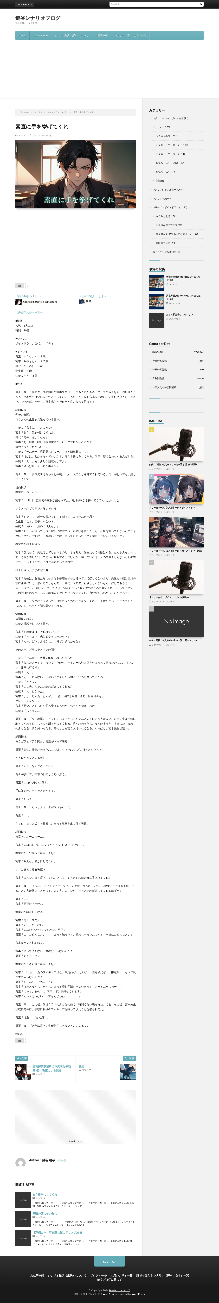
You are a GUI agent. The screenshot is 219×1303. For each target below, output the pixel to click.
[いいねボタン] (19, 285)
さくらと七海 (163, 216)
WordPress (138, 1294)
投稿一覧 (61, 1160)
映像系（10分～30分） (168, 162)
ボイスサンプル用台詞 (164, 251)
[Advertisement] (109, 73)
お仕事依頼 (101, 35)
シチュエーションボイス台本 (168, 118)
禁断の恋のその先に (45, 1213)
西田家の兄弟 (163, 242)
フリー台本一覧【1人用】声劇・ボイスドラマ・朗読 (175, 550)
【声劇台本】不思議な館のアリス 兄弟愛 (57, 1232)
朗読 (158, 180)
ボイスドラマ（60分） (168, 153)
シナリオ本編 (159, 198)
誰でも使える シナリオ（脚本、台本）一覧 (162, 1275)
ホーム (22, 35)
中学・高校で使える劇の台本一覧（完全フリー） (173, 640)
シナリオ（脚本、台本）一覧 (130, 35)
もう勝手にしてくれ (45, 1194)
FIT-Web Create (107, 1294)
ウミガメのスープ (165, 136)
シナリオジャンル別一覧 (165, 189)
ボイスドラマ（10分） (43, 135)
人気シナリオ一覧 (121, 1275)
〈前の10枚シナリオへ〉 (30, 296)
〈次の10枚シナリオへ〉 (94, 296)
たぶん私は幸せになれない (179, 314)
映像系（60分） (164, 171)
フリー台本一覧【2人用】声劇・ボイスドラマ (172, 507)
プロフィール (40, 35)
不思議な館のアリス (166, 225)
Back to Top (109, 1262)
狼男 (81, 1066)
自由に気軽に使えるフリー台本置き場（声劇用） (173, 464)
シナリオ (157, 127)
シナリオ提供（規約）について (71, 35)
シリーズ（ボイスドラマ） (166, 207)
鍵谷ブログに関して (109, 1279)
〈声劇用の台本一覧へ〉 (30, 312)
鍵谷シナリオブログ (38, 17)
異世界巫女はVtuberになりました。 (175, 234)
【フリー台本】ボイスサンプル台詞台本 (169, 597)
